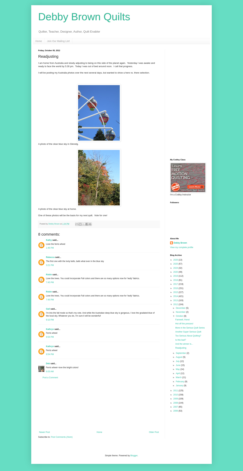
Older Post (154, 432)
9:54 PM (50, 337)
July (178, 361)
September (181, 353)
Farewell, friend (182, 319)
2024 (176, 268)
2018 (176, 280)
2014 (176, 296)
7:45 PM (50, 282)
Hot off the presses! (184, 323)
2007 (176, 407)
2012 (176, 304)
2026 (176, 260)
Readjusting (180, 348)
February (180, 381)
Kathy (49, 240)
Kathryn (50, 329)
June (178, 365)
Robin (49, 274)
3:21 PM (50, 265)
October (180, 316)
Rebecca (50, 257)
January (180, 385)
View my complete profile (181, 247)
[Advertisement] (99, 405)
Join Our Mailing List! (58, 41)
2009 (176, 398)
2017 (176, 284)
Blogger (133, 455)
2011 (176, 390)
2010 (176, 395)
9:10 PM (50, 320)
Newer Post (44, 432)
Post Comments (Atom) (62, 437)
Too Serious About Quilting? (188, 336)
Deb (48, 363)
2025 (176, 264)
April (178, 373)
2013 (176, 300)
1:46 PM (50, 248)
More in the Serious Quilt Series (190, 328)
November (181, 312)
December (181, 308)
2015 (176, 292)
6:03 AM (50, 371)
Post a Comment (50, 377)
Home (38, 41)
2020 (176, 272)
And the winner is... (184, 344)
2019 (176, 276)
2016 (176, 288)
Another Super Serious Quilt (188, 332)
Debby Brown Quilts (84, 17)
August (179, 357)
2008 (176, 403)
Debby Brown (180, 243)
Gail (48, 309)
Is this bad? (180, 340)
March (179, 377)
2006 (176, 411)
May (178, 369)
